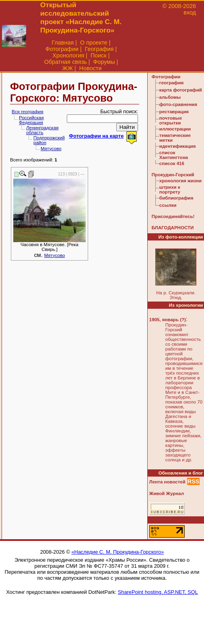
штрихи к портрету (169, 189)
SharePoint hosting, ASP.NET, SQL (158, 592)
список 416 (171, 163)
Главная (63, 42)
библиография (176, 198)
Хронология (68, 55)
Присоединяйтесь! (173, 216)
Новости (90, 68)
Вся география (27, 111)
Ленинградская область (42, 130)
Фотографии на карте (96, 136)
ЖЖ (67, 68)
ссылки (168, 205)
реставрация (174, 111)
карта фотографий (180, 90)
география (171, 82)
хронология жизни (180, 180)
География (99, 49)
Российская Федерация (31, 120)
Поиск (99, 55)
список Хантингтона (173, 155)
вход (189, 12)
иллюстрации (175, 128)
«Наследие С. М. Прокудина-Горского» (117, 552)
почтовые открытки (170, 120)
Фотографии (61, 49)
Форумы (104, 62)
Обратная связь (65, 62)
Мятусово (51, 148)
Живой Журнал (166, 493)
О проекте (93, 42)
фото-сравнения (178, 104)
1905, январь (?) (167, 319)
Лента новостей (167, 481)
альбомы (170, 97)
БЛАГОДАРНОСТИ (173, 227)
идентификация (177, 146)
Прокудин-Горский (173, 174)
